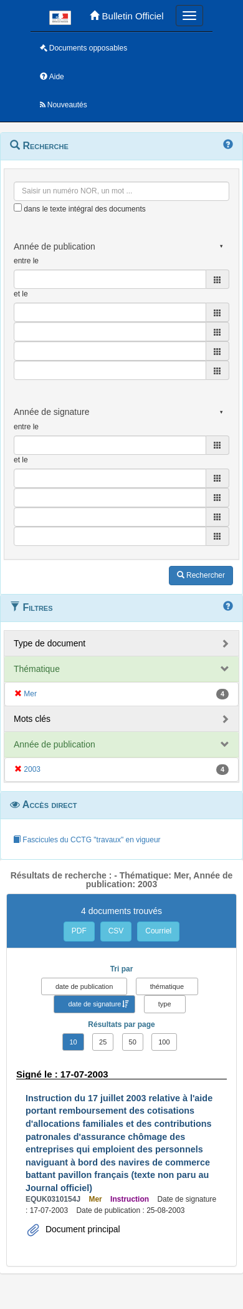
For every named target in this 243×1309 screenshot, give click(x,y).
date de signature (94, 1004)
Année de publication (54, 744)
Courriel (158, 931)
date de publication (84, 986)
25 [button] (103, 1042)
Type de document (49, 643)
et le (21, 294)
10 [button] (73, 1042)
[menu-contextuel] (18, 207)
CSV (116, 931)
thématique (167, 986)
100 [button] (163, 1042)
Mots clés (32, 719)
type (164, 1004)
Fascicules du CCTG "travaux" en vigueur (87, 839)
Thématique (37, 669)
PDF (79, 931)
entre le (26, 260)
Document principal (81, 1229)
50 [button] (132, 1042)
